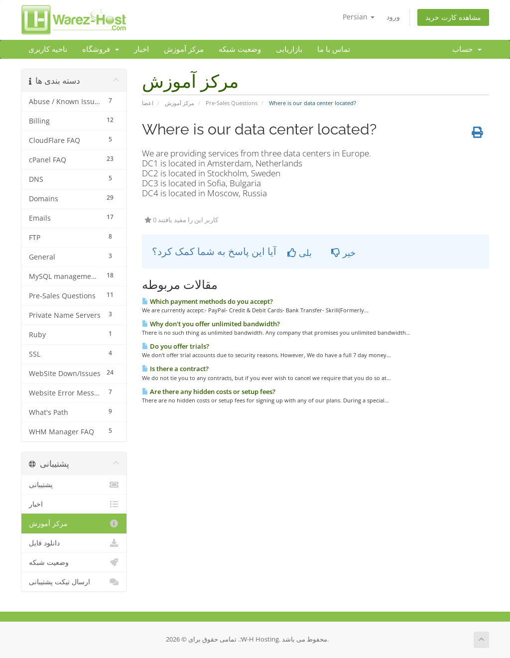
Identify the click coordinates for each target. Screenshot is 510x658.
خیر (343, 253)
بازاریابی (289, 49)
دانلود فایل (74, 543)
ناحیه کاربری (47, 49)
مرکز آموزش (184, 49)
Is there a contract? (175, 368)
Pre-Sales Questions (231, 103)
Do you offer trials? (175, 346)
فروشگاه (100, 49)
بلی (299, 253)
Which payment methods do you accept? (207, 301)
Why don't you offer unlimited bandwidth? (211, 323)
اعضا (147, 103)
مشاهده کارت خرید (453, 17)
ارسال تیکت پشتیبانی (74, 582)
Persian (359, 16)
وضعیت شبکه (240, 49)
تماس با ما (333, 49)
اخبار (141, 49)
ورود (393, 16)
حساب (467, 49)
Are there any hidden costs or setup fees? (208, 391)
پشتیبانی (74, 485)
